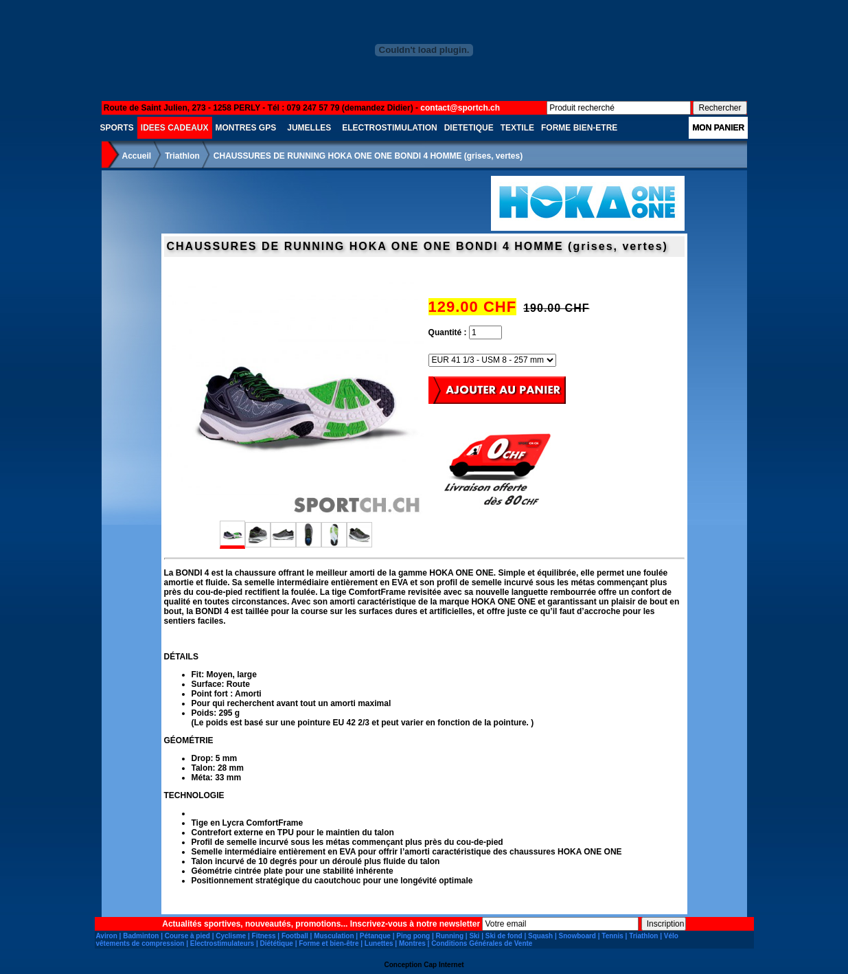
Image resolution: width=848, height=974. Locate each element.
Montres (412, 943)
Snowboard (577, 936)
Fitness (264, 936)
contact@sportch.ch (460, 108)
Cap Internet (443, 965)
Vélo (671, 936)
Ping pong (413, 936)
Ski (474, 936)
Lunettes (379, 943)
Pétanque (375, 936)
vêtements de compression (140, 943)
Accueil (137, 156)
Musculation (334, 936)
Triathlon (182, 156)
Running (449, 936)
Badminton (141, 936)
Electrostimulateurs (222, 943)
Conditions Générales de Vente (481, 943)
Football (295, 936)
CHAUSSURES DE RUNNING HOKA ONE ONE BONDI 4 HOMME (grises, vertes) (368, 156)
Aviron (106, 936)
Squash (540, 936)
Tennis (612, 936)
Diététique (276, 943)
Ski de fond (504, 936)
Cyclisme (231, 936)
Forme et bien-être (328, 943)
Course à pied (187, 936)
